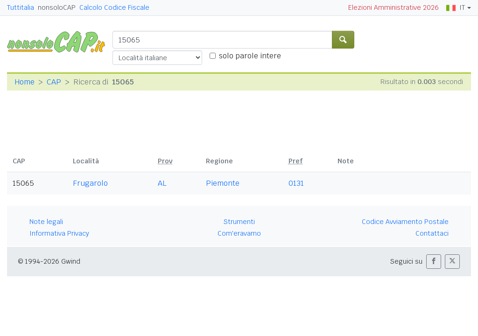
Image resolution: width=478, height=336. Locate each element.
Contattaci (432, 233)
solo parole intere (250, 56)
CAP (54, 82)
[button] (433, 261)
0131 (296, 183)
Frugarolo (90, 183)
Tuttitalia (20, 7)
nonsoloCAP (57, 7)
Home (24, 82)
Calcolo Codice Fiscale (114, 7)
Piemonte (222, 183)
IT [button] (455, 7)
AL (162, 183)
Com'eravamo (239, 233)
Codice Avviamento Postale (405, 221)
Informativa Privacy (59, 233)
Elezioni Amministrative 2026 (393, 7)
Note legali (46, 221)
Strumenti (239, 221)
